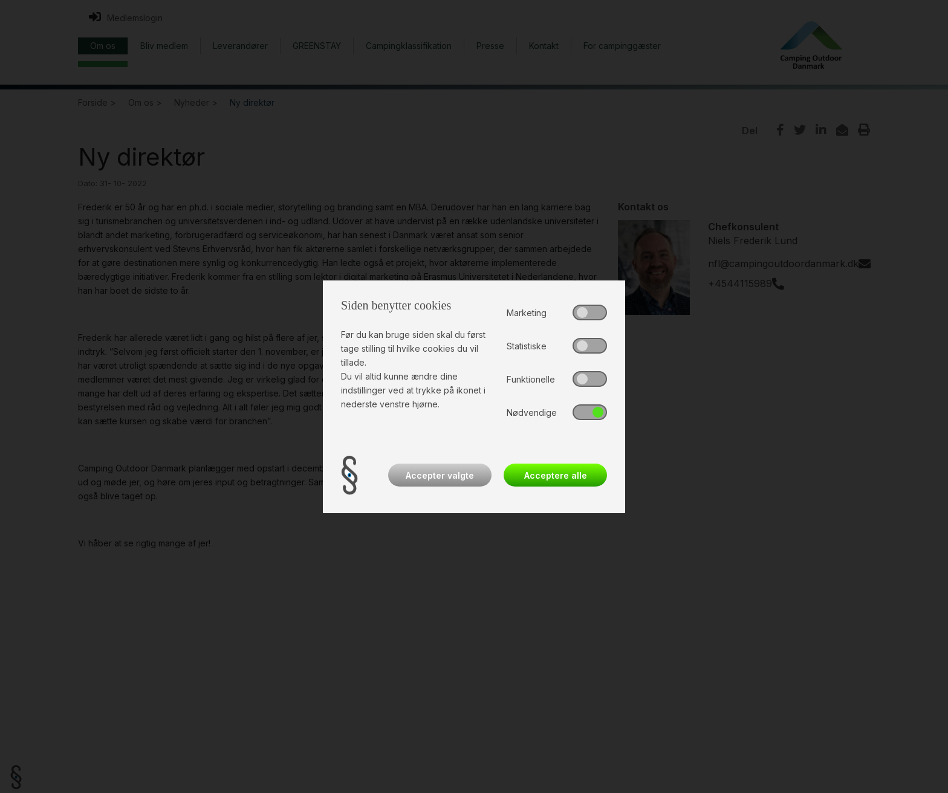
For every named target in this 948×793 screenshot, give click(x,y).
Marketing (527, 313)
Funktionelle (531, 379)
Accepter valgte (440, 475)
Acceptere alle (555, 475)
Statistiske (527, 346)
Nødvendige (532, 412)
